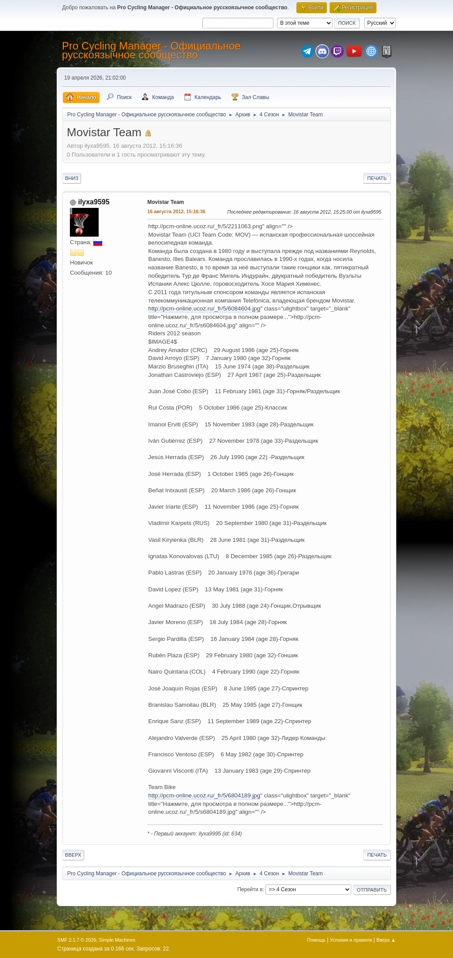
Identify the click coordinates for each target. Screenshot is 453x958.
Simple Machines (117, 940)
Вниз (71, 178)
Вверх (73, 855)
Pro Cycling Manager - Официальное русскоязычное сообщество (151, 50)
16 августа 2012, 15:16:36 (176, 211)
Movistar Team (165, 202)
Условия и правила (351, 940)
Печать (377, 178)
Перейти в (249, 889)
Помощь (316, 940)
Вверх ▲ (386, 940)
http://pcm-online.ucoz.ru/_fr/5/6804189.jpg (204, 795)
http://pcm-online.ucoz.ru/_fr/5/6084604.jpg (204, 308)
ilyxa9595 (93, 202)
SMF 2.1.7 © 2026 (77, 940)
